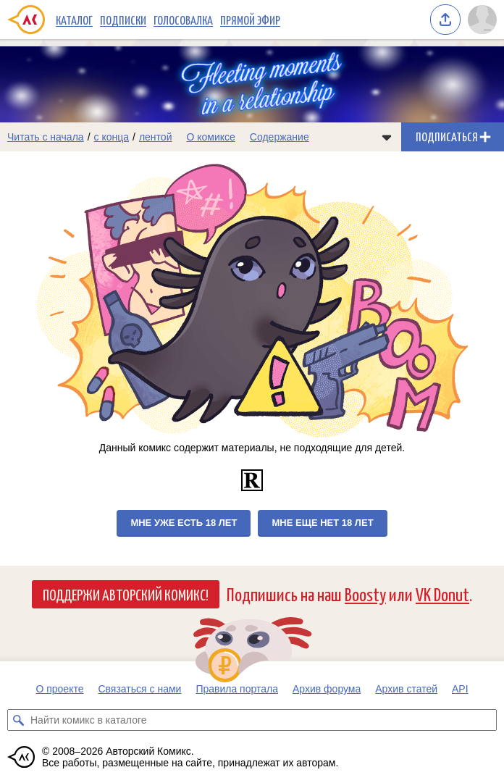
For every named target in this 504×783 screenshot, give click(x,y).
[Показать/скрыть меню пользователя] (482, 19)
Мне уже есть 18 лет (183, 522)
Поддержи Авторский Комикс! (126, 594)
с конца (112, 137)
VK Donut (442, 593)
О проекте (59, 689)
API (460, 689)
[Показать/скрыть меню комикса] (386, 136)
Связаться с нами (139, 689)
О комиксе (210, 137)
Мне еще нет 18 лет (322, 522)
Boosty (365, 593)
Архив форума (327, 689)
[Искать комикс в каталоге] (18, 720)
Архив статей (406, 689)
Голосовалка (183, 20)
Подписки (123, 20)
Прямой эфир (250, 20)
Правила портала (237, 689)
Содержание (279, 137)
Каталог (74, 20)
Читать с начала (45, 137)
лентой (155, 137)
